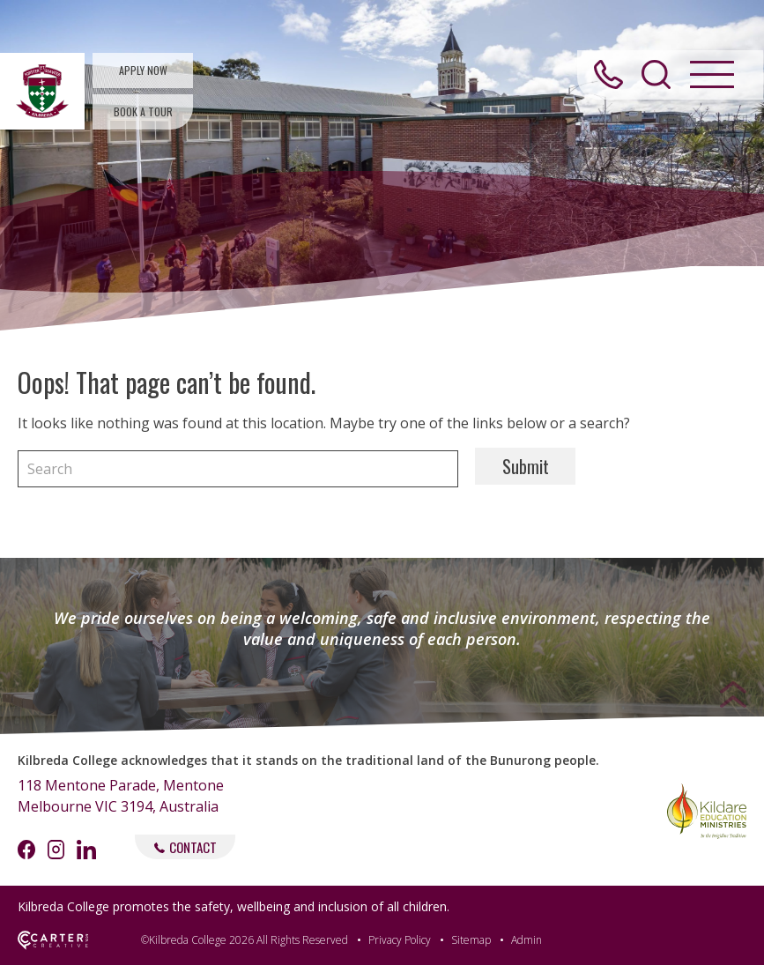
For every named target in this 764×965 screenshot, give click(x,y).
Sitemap (471, 939)
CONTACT (185, 847)
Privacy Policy (399, 939)
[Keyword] (238, 468)
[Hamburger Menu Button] (710, 79)
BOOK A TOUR (143, 111)
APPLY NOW (143, 70)
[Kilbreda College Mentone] (42, 91)
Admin (526, 939)
